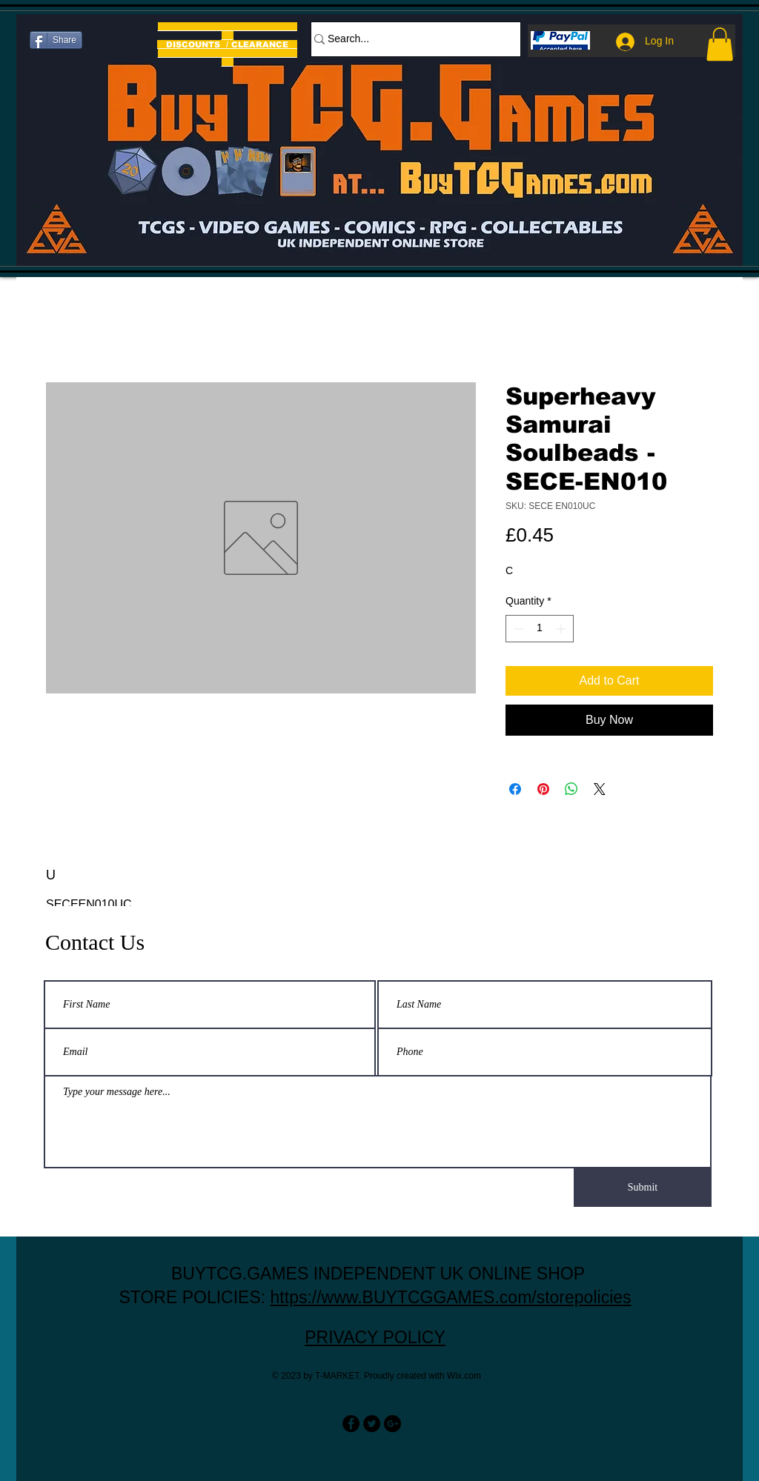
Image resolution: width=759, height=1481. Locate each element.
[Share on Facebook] (515, 789)
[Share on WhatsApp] (571, 789)
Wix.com (464, 1376)
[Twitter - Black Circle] (371, 1423)
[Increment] (562, 629)
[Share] (56, 40)
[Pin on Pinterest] (543, 789)
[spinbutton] (539, 629)
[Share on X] (600, 789)
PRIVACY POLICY (375, 1337)
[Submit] (643, 1187)
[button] (720, 44)
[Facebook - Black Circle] (350, 1423)
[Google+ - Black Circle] (392, 1423)
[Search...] (408, 39)
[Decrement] (517, 629)
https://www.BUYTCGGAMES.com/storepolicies (451, 1297)
